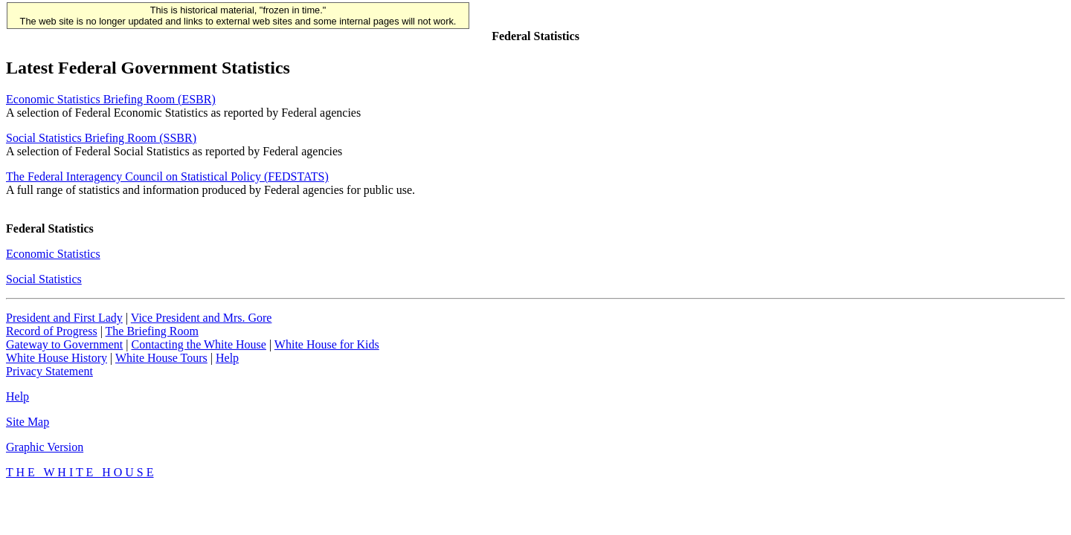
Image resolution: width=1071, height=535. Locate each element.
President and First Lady (64, 317)
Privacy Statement (49, 371)
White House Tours (161, 357)
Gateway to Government (64, 344)
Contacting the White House (198, 344)
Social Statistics (44, 279)
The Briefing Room (152, 331)
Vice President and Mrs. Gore (201, 317)
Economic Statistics (53, 253)
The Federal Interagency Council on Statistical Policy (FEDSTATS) (167, 176)
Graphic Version (44, 447)
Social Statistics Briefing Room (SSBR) (101, 138)
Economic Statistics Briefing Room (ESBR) (111, 99)
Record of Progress (51, 331)
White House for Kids (326, 344)
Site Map (27, 421)
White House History (56, 357)
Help (227, 357)
